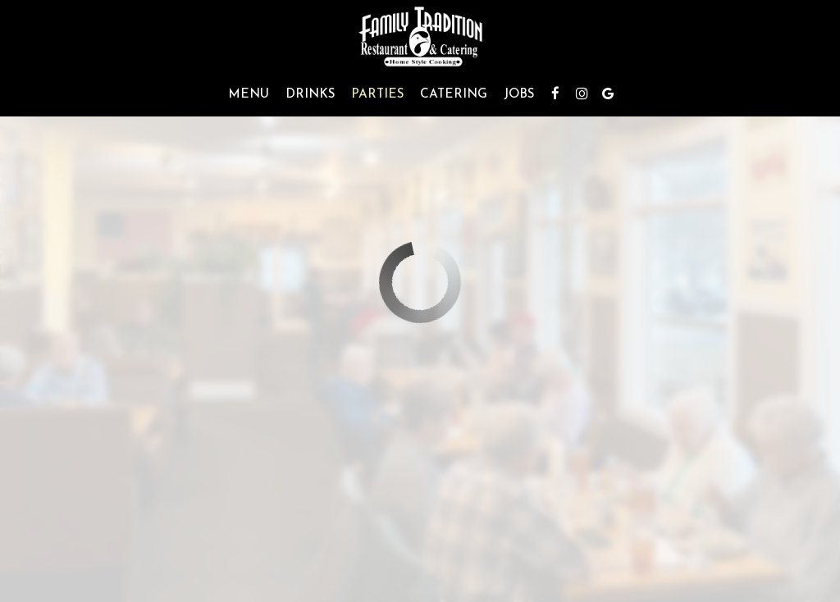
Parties (377, 94)
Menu (248, 94)
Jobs (519, 94)
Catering (453, 94)
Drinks (310, 94)
